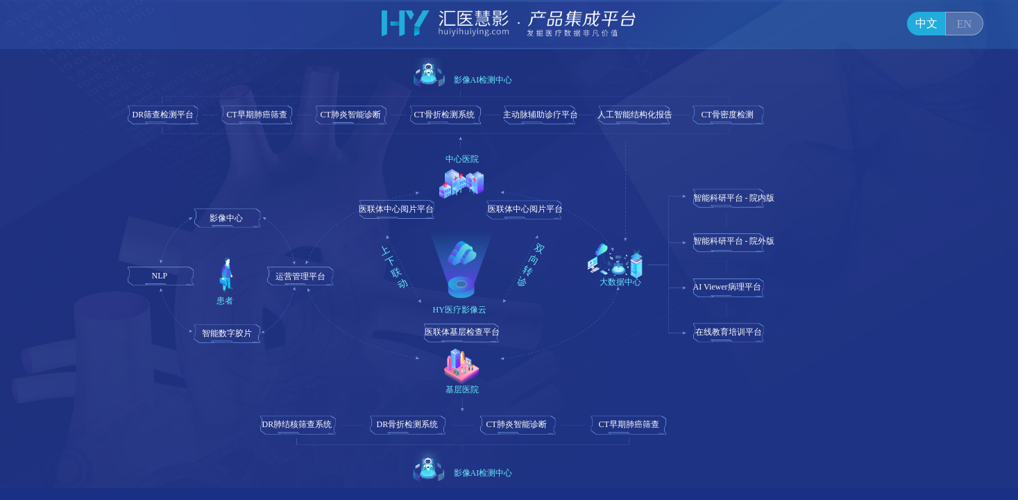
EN (964, 24)
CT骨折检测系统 (444, 114)
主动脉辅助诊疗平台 (540, 114)
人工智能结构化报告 (634, 114)
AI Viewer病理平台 (727, 287)
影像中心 (226, 218)
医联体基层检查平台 (462, 332)
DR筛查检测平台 (163, 114)
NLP (160, 276)
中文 (926, 23)
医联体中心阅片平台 (396, 209)
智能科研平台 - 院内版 (734, 198)
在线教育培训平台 (728, 332)
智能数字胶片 (227, 333)
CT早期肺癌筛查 (257, 114)
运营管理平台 (300, 276)
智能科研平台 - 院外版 (734, 241)
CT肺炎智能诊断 (351, 114)
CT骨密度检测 (728, 114)
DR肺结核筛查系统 (297, 424)
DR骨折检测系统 (408, 424)
